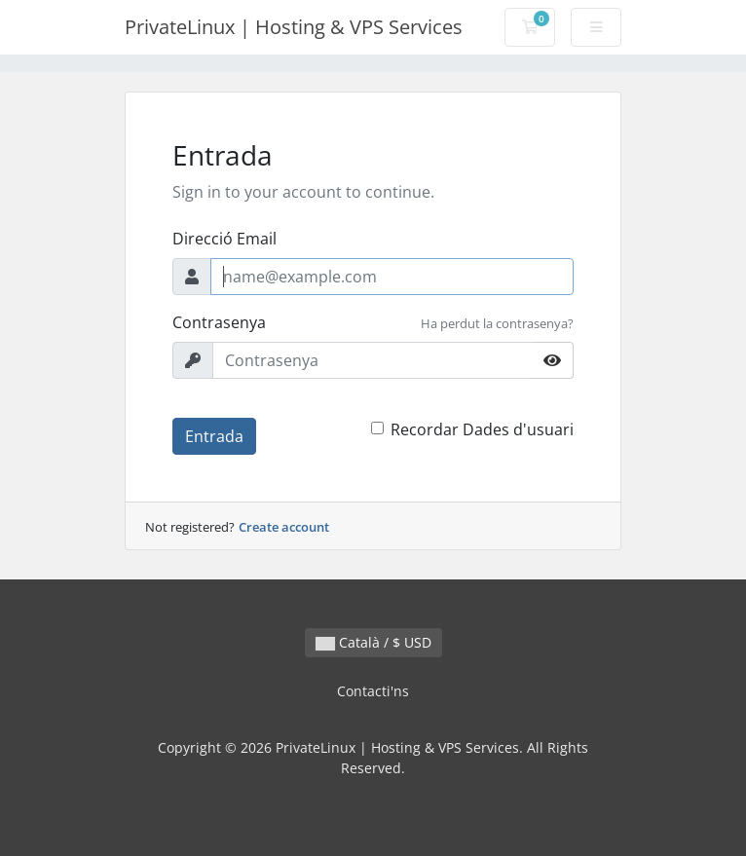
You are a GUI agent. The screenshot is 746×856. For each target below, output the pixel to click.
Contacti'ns (373, 691)
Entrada (214, 436)
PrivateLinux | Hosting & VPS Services (294, 27)
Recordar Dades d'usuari (482, 429)
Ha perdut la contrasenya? (497, 323)
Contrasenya (219, 322)
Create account (284, 527)
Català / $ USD (373, 642)
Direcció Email (224, 238)
